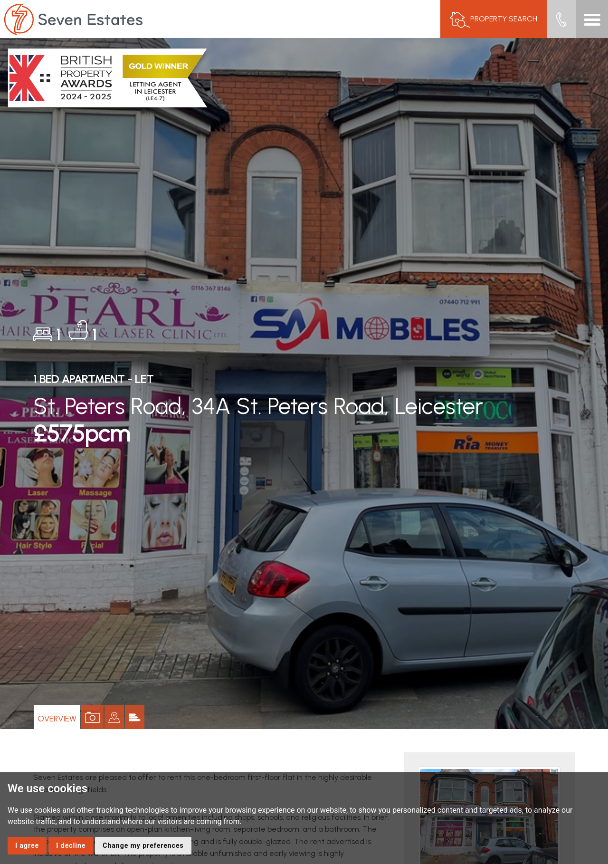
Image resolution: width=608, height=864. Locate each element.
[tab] (131, 717)
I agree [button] (27, 845)
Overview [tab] (60, 717)
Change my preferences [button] (143, 845)
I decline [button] (71, 845)
